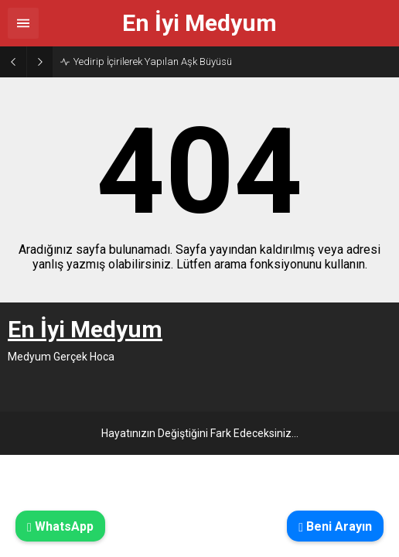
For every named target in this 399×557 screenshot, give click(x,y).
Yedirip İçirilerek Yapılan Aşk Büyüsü (152, 61)
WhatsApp (60, 526)
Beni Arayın (335, 526)
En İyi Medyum (199, 23)
